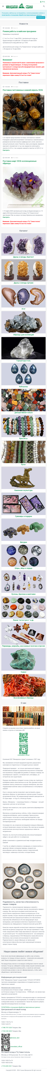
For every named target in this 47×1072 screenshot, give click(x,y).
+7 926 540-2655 (6, 1031)
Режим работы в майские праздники (19, 31)
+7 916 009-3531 (6, 1066)
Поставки (14, 86)
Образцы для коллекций (23, 335)
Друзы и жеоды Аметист (23, 257)
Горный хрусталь (24, 361)
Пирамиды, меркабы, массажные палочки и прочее (23, 646)
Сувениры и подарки (23, 516)
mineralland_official (23, 755)
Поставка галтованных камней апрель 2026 (23, 90)
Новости (14, 28)
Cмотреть (6, 150)
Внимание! (7, 60)
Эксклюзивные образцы (23, 698)
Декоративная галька (24, 413)
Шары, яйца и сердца (23, 568)
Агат (23, 309)
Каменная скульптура (23, 490)
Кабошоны (23, 387)
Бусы (23, 464)
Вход (42, 2)
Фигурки (23, 542)
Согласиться (40, 17)
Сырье (23, 672)
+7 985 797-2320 (6, 1027)
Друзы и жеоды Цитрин (23, 283)
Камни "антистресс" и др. (23, 620)
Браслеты (23, 438)
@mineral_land (23, 743)
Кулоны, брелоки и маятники (23, 594)
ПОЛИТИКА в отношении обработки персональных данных (20, 1007)
